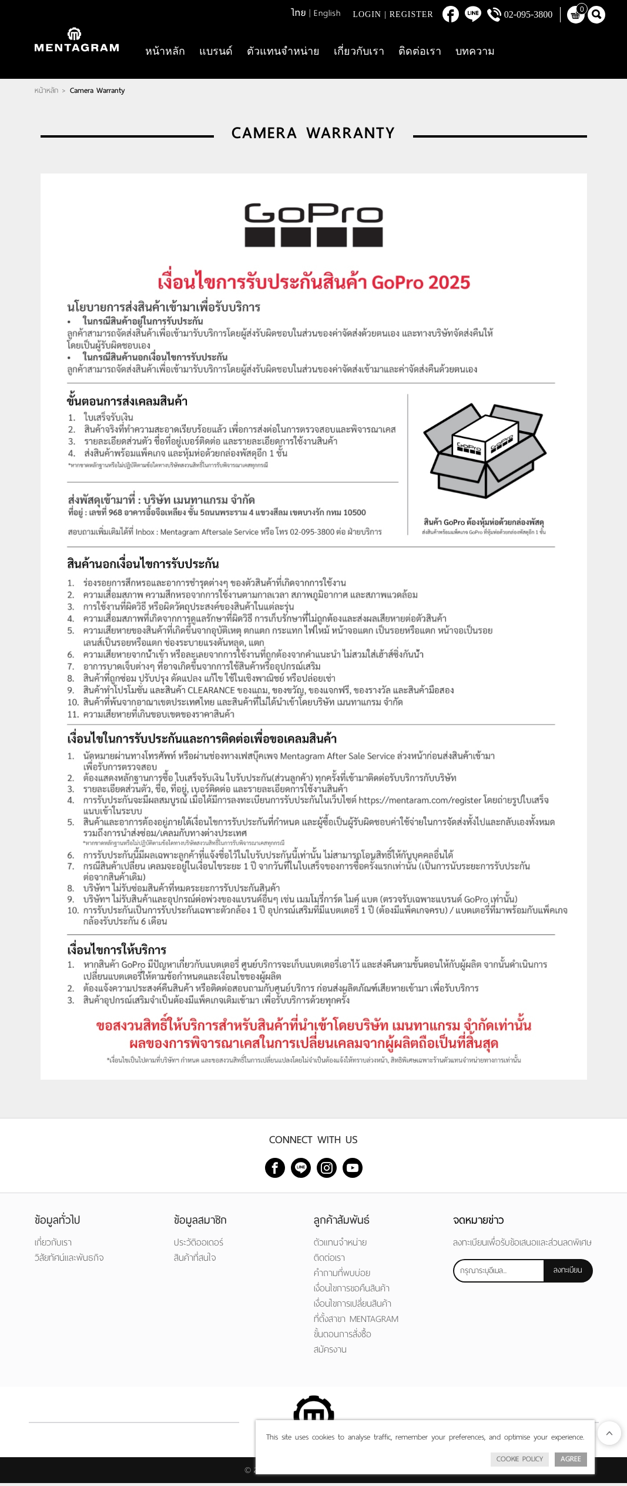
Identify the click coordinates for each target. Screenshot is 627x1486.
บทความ (475, 53)
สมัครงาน (330, 1352)
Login (367, 14)
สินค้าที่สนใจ (195, 1260)
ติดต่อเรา (419, 53)
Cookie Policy (520, 1458)
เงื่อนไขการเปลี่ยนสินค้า (352, 1306)
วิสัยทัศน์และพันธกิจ (69, 1260)
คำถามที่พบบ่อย (342, 1276)
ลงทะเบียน (568, 1273)
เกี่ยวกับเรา (359, 53)
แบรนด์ (216, 53)
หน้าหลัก (165, 53)
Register (412, 14)
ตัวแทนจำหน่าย (283, 53)
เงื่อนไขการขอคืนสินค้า (352, 1291)
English (327, 13)
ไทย (298, 13)
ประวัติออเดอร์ (198, 1245)
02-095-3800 (528, 14)
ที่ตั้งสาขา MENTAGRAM (356, 1322)
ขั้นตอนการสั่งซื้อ (342, 1337)
